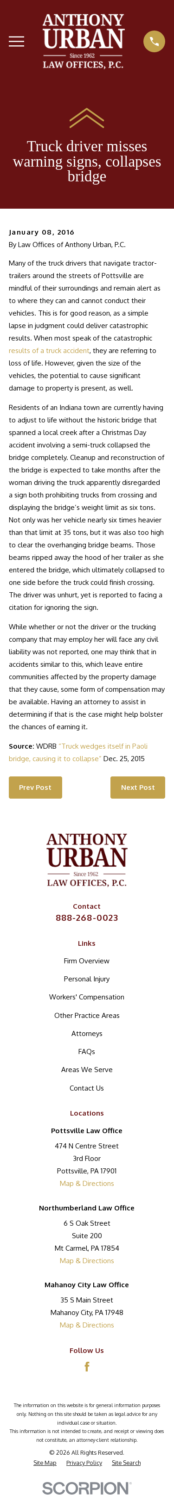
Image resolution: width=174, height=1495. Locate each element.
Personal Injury (87, 978)
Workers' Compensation (86, 997)
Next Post (138, 787)
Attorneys (87, 1033)
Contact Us (87, 1088)
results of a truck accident (49, 350)
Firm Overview (87, 960)
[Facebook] (87, 1366)
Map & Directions (87, 1183)
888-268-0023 (87, 917)
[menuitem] (45, 1463)
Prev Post (35, 787)
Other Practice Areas (87, 1015)
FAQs (86, 1051)
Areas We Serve (87, 1069)
